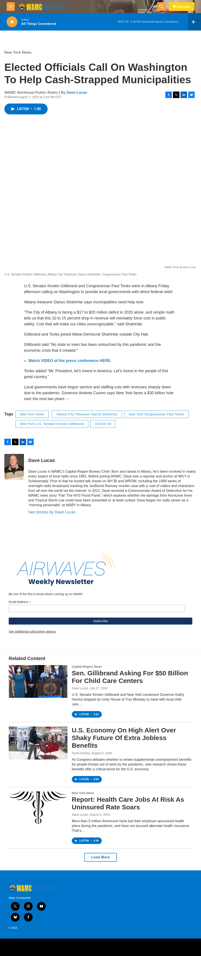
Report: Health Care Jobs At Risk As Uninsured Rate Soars (128, 803)
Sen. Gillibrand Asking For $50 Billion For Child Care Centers (130, 676)
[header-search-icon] (161, 6)
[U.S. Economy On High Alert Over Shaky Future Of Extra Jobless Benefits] (38, 743)
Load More (100, 857)
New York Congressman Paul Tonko (156, 414)
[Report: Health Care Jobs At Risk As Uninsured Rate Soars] (38, 807)
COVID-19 (103, 424)
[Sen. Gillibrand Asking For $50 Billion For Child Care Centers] (38, 681)
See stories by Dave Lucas (51, 512)
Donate (183, 6)
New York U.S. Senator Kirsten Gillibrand (52, 424)
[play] (11, 21)
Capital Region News (87, 666)
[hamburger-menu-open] (11, 6)
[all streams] (194, 22)
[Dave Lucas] (14, 467)
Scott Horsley (81, 753)
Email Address (20, 602)
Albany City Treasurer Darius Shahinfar (86, 414)
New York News (18, 52)
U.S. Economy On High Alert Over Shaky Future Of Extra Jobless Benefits (124, 738)
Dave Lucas (77, 92)
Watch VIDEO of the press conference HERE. (69, 360)
